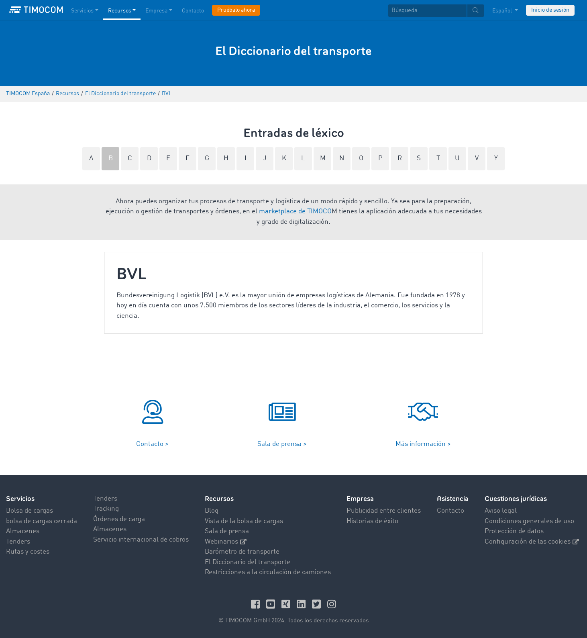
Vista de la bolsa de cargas (244, 521)
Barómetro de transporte (242, 551)
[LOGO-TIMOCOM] (36, 10)
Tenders (18, 541)
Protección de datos (514, 531)
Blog (211, 510)
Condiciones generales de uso (529, 521)
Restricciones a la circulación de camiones (268, 572)
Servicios (20, 498)
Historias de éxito (372, 521)
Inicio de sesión (550, 10)
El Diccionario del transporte (247, 562)
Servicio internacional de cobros (141, 539)
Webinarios (226, 541)
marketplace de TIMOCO (295, 211)
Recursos (219, 498)
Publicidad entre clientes (383, 510)
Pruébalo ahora (236, 10)
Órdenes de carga (119, 519)
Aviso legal (501, 510)
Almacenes (22, 531)
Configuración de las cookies (532, 541)
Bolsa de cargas (29, 510)
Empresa (360, 498)
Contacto (450, 510)
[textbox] (436, 10)
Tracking (106, 508)
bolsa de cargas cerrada (41, 521)
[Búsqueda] (427, 10)
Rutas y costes (27, 551)
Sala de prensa (227, 531)
